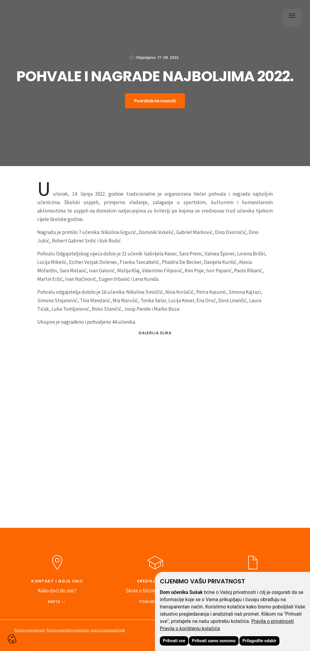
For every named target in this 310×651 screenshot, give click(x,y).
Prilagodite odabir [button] (259, 640)
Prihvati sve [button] (174, 640)
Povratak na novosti (155, 101)
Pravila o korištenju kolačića (190, 628)
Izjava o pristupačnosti (108, 630)
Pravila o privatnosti (272, 621)
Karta (54, 601)
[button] (290, 16)
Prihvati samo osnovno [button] (214, 640)
